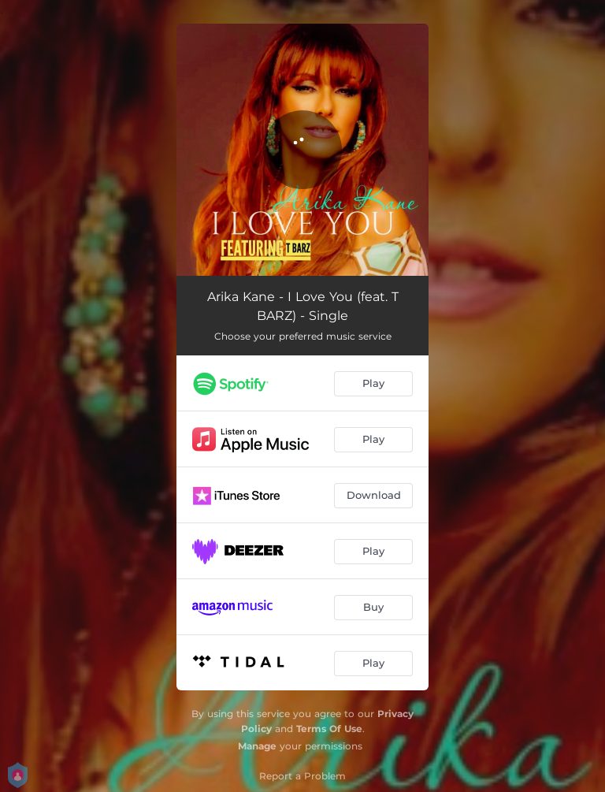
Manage (257, 746)
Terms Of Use (329, 728)
